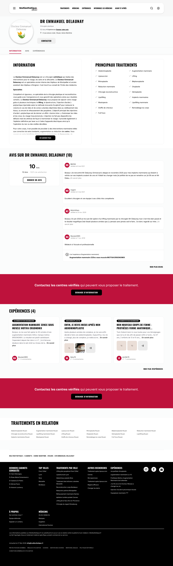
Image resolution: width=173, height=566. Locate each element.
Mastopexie (102, 102)
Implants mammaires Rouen (20, 437)
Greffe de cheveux (105, 108)
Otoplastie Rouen (92, 434)
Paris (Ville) (42, 471)
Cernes (90, 475)
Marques (42, 518)
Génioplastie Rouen (118, 434)
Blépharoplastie (138, 81)
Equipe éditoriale (14, 518)
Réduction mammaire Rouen (146, 431)
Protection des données (17, 547)
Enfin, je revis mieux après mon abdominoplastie (82, 326)
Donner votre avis (62, 29)
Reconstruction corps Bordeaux (66, 487)
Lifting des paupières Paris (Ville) (67, 471)
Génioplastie (137, 92)
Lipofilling (102, 97)
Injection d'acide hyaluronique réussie (123, 489)
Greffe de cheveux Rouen (70, 437)
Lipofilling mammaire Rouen (45, 434)
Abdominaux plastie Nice (64, 478)
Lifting (134, 76)
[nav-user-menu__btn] (158, 8)
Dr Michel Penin (14, 484)
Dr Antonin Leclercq (16, 487)
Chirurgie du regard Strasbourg (66, 504)
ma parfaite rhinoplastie (118, 471)
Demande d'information (86, 292)
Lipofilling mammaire (140, 102)
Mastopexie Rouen (42, 437)
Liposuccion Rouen (67, 431)
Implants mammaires (140, 97)
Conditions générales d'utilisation (21, 551)
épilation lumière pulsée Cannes (67, 497)
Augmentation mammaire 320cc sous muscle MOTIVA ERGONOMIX (97, 257)
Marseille (42, 481)
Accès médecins (44, 515)
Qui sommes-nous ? (15, 515)
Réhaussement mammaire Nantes (67, 494)
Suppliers (42, 522)
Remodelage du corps (140, 108)
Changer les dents (94, 488)
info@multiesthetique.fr (35, 543)
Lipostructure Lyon (62, 475)
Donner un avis (34, 180)
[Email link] (161, 469)
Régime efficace (93, 485)
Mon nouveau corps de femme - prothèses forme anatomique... (134, 326)
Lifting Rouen (65, 434)
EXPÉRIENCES (86, 8)
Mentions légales (72, 547)
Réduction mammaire (106, 87)
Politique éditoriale (86, 547)
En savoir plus (147, 337)
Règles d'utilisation (34, 547)
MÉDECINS (75, 8)
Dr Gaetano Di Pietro (16, 481)
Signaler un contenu (16, 522)
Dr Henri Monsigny (15, 474)
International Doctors (46, 525)
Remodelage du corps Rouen (96, 437)
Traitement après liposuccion (97, 471)
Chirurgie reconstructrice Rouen (22, 434)
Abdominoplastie (104, 71)
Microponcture (93, 478)
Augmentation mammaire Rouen (47, 431)
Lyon (40, 475)
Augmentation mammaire (142, 71)
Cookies (45, 547)
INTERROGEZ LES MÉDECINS (103, 8)
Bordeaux (42, 485)
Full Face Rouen (117, 437)
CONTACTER (46, 40)
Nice (40, 478)
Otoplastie (136, 87)
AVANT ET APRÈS (120, 8)
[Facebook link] (153, 470)
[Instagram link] (146, 470)
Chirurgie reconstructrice (108, 92)
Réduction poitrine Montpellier (66, 490)
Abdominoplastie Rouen (19, 431)
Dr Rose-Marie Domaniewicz (19, 477)
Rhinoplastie (103, 81)
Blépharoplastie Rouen (119, 431)
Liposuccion (103, 76)
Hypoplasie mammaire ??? (119, 493)
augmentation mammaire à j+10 (121, 475)
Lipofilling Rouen (142, 434)
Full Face (101, 113)
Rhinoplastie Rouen (93, 431)
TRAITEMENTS (64, 8)
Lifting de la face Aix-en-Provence (67, 501)
